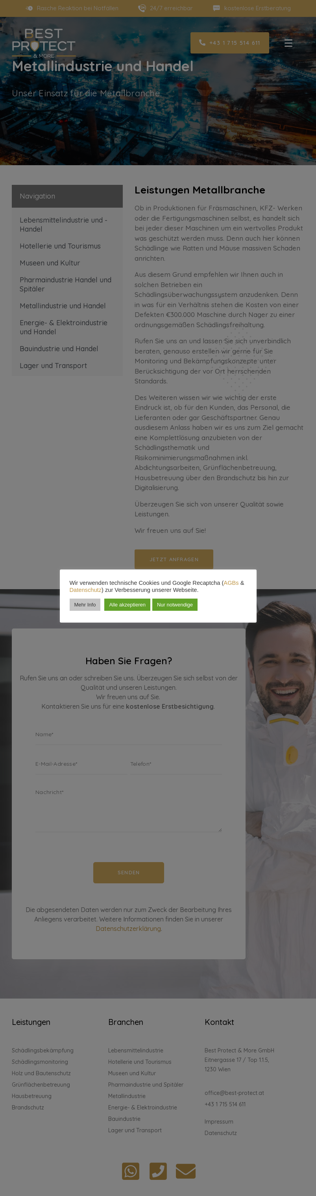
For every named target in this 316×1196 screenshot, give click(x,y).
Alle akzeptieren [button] (127, 605)
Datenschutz (86, 590)
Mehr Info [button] (85, 605)
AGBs (231, 583)
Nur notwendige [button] (175, 605)
